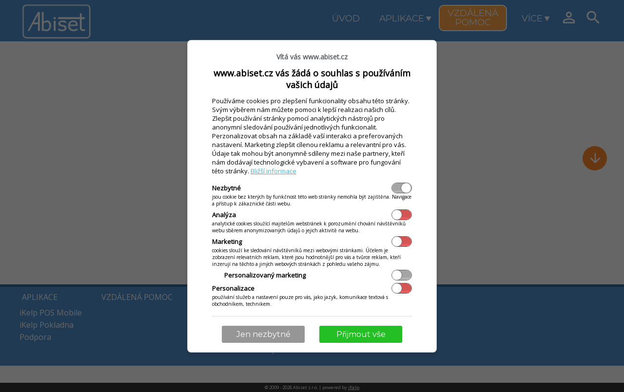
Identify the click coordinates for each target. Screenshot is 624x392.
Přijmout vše (361, 334)
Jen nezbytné (263, 334)
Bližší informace (273, 171)
